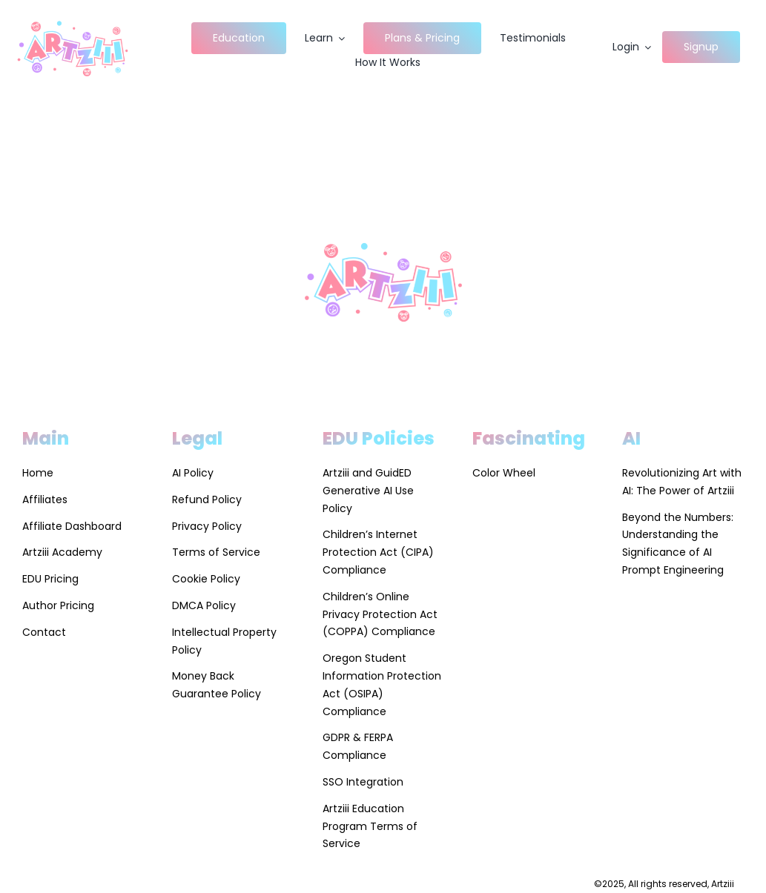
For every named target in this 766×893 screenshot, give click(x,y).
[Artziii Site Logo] (72, 19)
